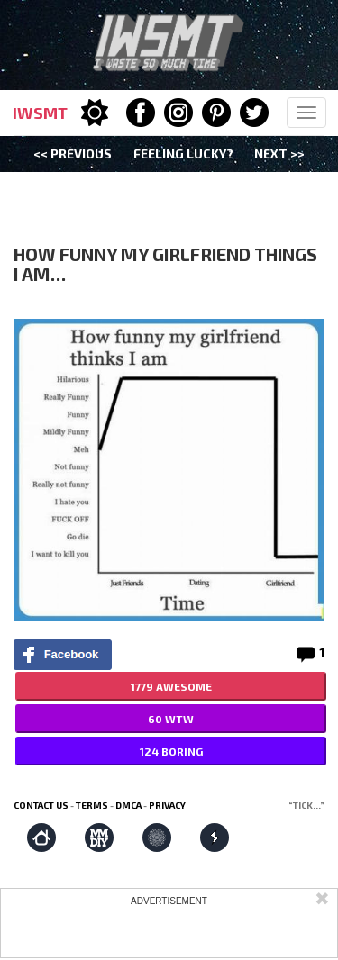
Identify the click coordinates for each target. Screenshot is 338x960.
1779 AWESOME (171, 686)
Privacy (167, 805)
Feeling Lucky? (183, 153)
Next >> (279, 153)
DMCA (128, 805)
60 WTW (171, 718)
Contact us (41, 805)
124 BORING (171, 751)
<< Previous (72, 153)
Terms (92, 805)
